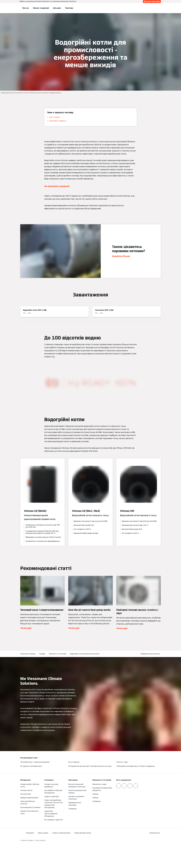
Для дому (57, 8)
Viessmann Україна (27, 654)
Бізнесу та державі (41, 8)
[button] (150, 654)
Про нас (25, 8)
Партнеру (69, 8)
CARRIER (42, 840)
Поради (42, 654)
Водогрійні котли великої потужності (85, 654)
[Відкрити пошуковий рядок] (159, 8)
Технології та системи (57, 654)
